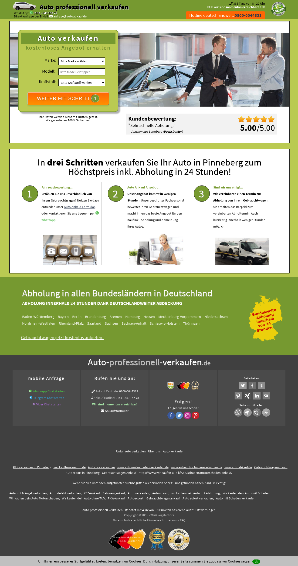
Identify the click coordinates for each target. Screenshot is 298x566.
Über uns (154, 451)
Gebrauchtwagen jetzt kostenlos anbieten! (65, 337)
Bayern (65, 316)
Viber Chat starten (48, 404)
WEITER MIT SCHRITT (68, 98)
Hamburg (135, 316)
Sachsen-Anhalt (136, 323)
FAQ (182, 520)
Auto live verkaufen (101, 467)
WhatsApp (48, 229)
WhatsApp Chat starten (49, 391)
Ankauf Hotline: (104, 398)
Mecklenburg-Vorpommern (182, 316)
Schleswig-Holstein (167, 323)
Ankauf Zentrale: (107, 391)
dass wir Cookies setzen (232, 561)
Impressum (170, 520)
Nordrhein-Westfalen (41, 323)
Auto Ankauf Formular (79, 216)
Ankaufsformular (117, 411)
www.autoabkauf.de (238, 467)
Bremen (118, 316)
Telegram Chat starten (48, 398)
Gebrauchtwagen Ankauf (119, 473)
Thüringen (194, 323)
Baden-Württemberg (41, 316)
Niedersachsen (218, 316)
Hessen (151, 316)
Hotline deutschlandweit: (225, 15)
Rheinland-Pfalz (73, 323)
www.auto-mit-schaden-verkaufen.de (143, 467)
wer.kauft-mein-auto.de (70, 467)
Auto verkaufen (173, 451)
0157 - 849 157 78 (45, 13)
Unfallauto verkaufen (131, 451)
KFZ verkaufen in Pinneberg (32, 467)
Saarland (97, 323)
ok (256, 561)
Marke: (50, 60)
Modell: (48, 71)
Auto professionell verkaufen (84, 6)
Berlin (79, 316)
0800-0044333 (128, 391)
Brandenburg (98, 316)
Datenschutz (121, 520)
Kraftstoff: (47, 81)
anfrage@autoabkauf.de (70, 16)
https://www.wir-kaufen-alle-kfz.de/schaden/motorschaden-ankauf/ (185, 473)
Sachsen (114, 323)
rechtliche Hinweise (146, 520)
